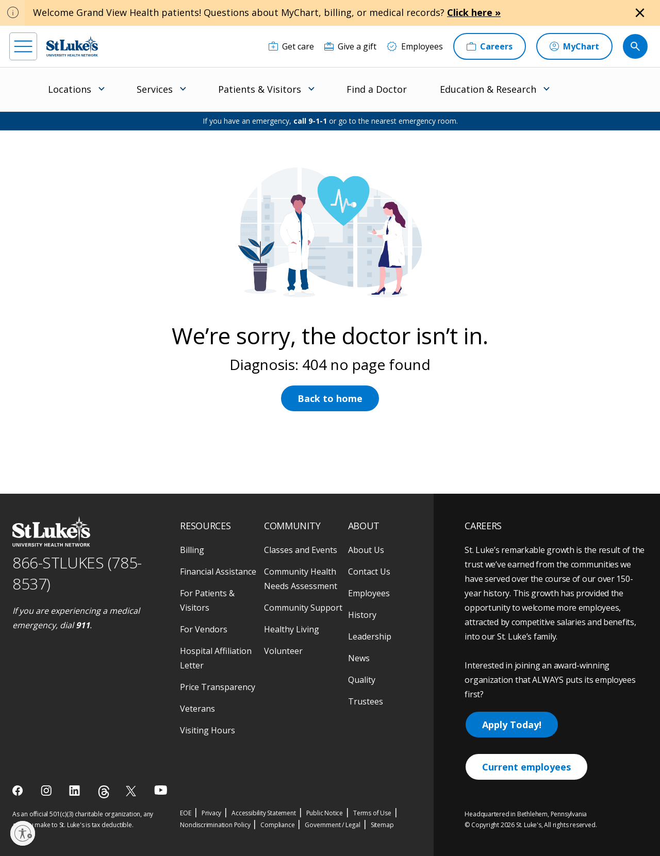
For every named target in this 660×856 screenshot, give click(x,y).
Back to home (330, 398)
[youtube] (160, 789)
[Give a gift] (350, 46)
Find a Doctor (376, 89)
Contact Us (369, 571)
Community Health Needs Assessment (300, 579)
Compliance (277, 824)
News (359, 658)
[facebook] (18, 790)
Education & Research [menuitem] (488, 89)
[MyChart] (574, 46)
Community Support (303, 607)
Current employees (526, 767)
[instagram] (47, 790)
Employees (369, 593)
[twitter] (132, 790)
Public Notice (324, 813)
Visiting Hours (207, 730)
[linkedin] (75, 790)
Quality (361, 679)
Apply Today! (511, 724)
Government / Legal (332, 824)
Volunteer (283, 651)
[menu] (23, 46)
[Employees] (415, 46)
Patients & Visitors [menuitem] (259, 89)
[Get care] (291, 46)
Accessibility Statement (263, 813)
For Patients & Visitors (207, 600)
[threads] (103, 791)
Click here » (474, 12)
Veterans (197, 708)
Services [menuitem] (155, 89)
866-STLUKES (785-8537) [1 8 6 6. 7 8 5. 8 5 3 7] (77, 573)
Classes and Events (300, 550)
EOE (185, 813)
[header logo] (72, 46)
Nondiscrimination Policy (215, 824)
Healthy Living (291, 629)
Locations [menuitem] (69, 89)
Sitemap (382, 824)
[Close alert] (640, 13)
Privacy (212, 813)
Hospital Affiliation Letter (216, 658)
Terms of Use (372, 813)
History (362, 614)
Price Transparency (217, 687)
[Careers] (489, 46)
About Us (366, 550)
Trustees (365, 701)
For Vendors (203, 629)
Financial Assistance (218, 571)
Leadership (369, 636)
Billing (192, 550)
